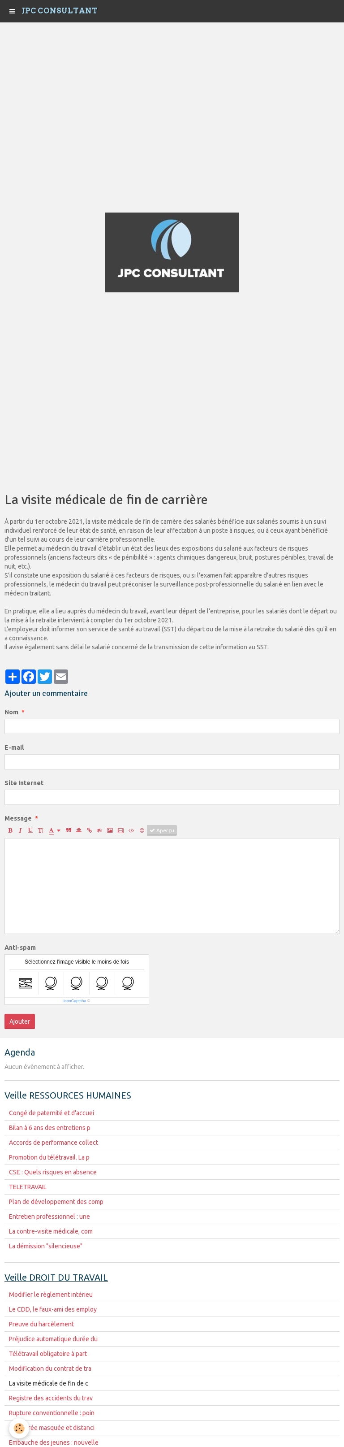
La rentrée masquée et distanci (52, 1427)
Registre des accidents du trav (51, 1398)
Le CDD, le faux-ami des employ (53, 1309)
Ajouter (19, 1021)
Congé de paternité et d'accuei (51, 1113)
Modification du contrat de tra (50, 1368)
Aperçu (162, 830)
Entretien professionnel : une (49, 1216)
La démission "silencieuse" (45, 1246)
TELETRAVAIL (28, 1187)
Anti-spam (20, 947)
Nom (11, 712)
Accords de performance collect (53, 1142)
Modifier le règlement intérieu (51, 1294)
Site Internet (23, 783)
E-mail (14, 747)
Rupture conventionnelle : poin (52, 1413)
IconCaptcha (75, 1001)
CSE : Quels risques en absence (53, 1172)
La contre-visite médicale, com (51, 1231)
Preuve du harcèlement (41, 1324)
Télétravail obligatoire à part (48, 1353)
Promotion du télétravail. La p (49, 1157)
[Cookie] (19, 1428)
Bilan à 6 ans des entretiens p (49, 1127)
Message (18, 818)
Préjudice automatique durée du (53, 1339)
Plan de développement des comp (56, 1201)
